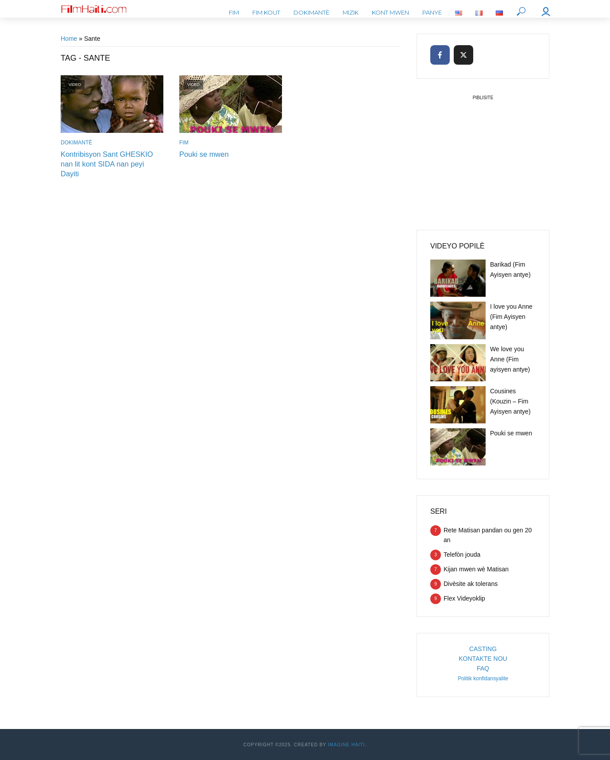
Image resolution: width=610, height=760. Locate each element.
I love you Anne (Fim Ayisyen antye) (511, 316)
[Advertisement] (483, 158)
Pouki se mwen (203, 154)
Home (69, 38)
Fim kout (266, 12)
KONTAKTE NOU (483, 658)
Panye (432, 12)
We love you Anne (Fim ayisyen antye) (510, 359)
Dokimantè (311, 12)
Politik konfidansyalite (483, 678)
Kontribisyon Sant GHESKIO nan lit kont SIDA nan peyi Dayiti (111, 158)
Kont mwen (390, 12)
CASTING (483, 648)
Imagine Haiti (346, 744)
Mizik (351, 12)
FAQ (483, 668)
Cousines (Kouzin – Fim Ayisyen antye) (510, 401)
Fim (234, 12)
